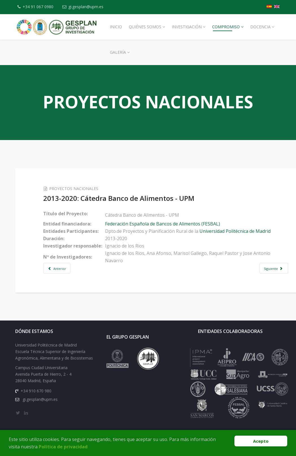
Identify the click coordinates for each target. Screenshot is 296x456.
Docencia (260, 26)
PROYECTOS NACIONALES (74, 188)
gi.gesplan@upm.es (86, 6)
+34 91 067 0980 (38, 6)
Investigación (187, 26)
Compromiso (226, 26)
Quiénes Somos (145, 26)
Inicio (116, 26)
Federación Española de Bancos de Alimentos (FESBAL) (163, 224)
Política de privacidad (63, 447)
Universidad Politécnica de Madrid (236, 231)
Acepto (261, 441)
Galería (118, 52)
